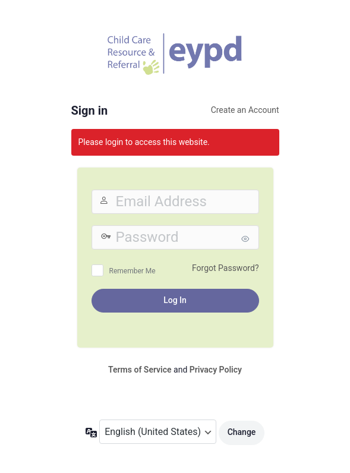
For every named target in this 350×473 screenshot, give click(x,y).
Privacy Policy (216, 369)
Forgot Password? (225, 268)
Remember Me (132, 271)
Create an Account (245, 110)
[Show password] (247, 239)
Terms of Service (139, 369)
